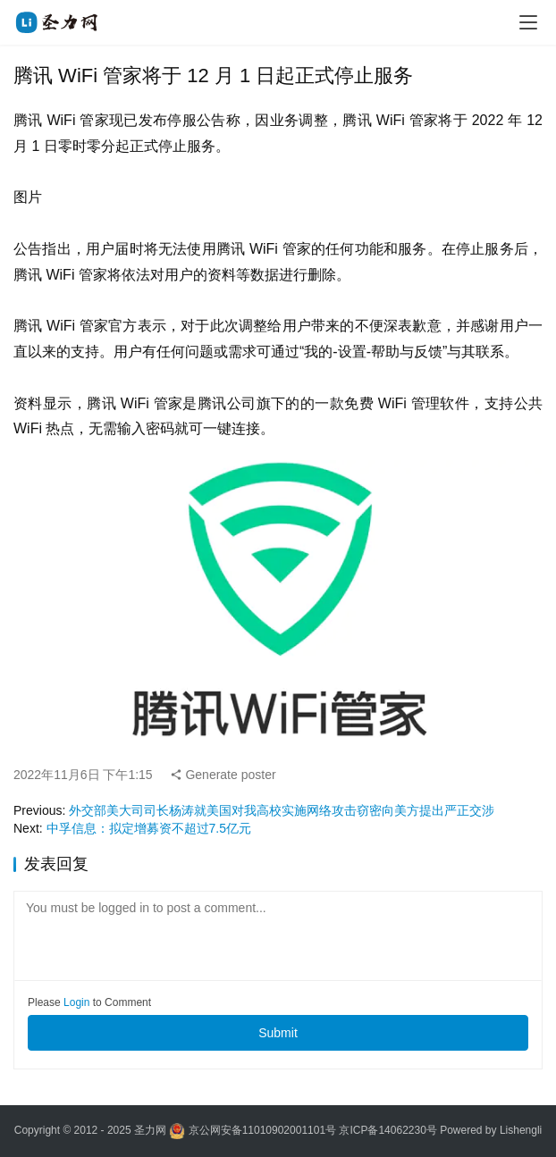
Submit (278, 1033)
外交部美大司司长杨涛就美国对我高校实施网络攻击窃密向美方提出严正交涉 (281, 810)
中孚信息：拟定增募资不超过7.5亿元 (148, 828)
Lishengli (521, 1131)
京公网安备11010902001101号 (262, 1131)
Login (76, 1002)
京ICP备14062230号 (387, 1131)
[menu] (528, 22)
